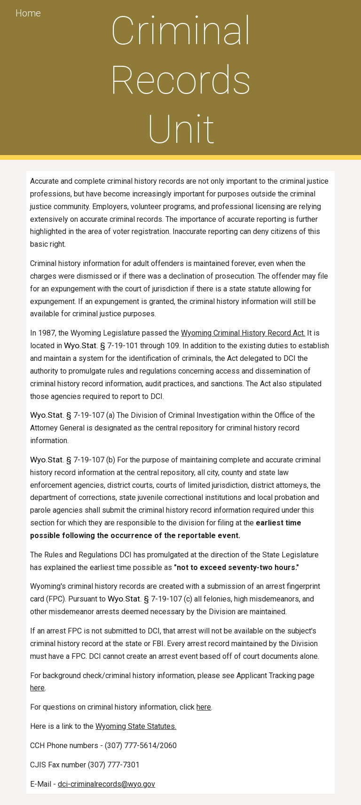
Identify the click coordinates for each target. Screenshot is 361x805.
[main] (180, 80)
